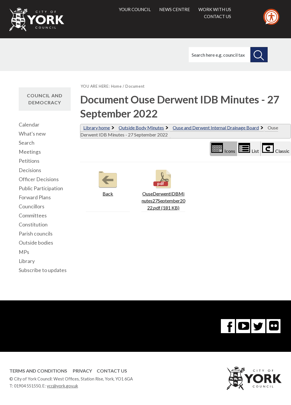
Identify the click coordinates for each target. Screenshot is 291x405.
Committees (33, 215)
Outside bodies (36, 243)
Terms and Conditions (38, 370)
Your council (135, 9)
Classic (276, 148)
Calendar (29, 125)
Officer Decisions (39, 179)
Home (116, 86)
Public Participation (41, 188)
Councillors (31, 206)
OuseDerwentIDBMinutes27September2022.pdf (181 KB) (163, 189)
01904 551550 (27, 385)
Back (108, 182)
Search (26, 143)
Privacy (82, 370)
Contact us (217, 16)
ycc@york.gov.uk (62, 385)
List (248, 148)
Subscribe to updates (43, 270)
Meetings (30, 152)
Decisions (30, 170)
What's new (32, 134)
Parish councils (36, 234)
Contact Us (112, 370)
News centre (174, 9)
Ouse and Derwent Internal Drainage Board (216, 127)
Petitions (29, 161)
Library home (96, 127)
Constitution (33, 224)
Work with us (214, 9)
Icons (223, 148)
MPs (24, 252)
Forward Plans (35, 197)
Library (27, 261)
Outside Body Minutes (141, 127)
